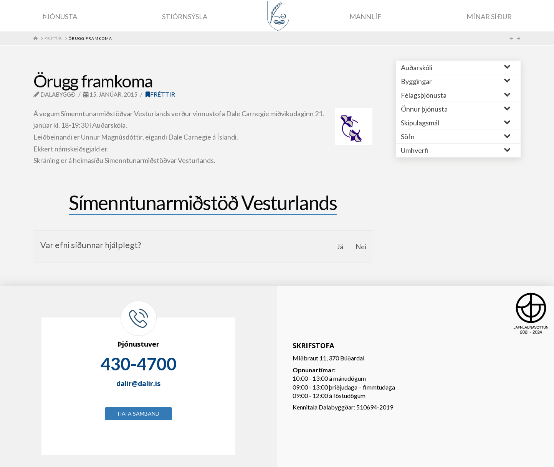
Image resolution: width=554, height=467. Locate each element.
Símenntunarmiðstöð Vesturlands (203, 202)
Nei (361, 246)
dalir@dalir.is (138, 383)
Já (340, 246)
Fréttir (160, 94)
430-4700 (139, 364)
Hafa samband (138, 413)
